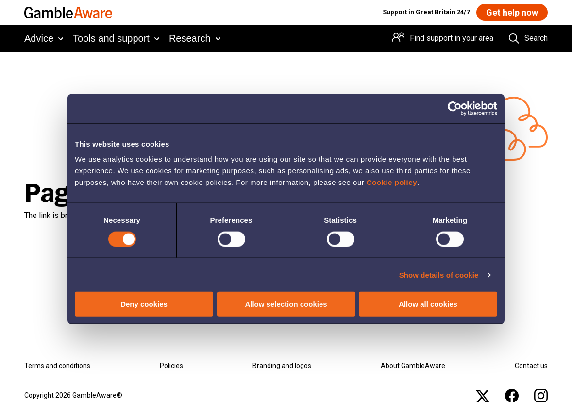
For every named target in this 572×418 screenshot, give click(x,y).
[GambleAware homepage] (68, 12)
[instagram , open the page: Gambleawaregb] (541, 395)
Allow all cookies (428, 304)
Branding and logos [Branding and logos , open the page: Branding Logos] (281, 365)
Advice (38, 38)
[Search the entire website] (528, 38)
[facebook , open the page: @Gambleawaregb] (512, 395)
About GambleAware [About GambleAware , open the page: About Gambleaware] (413, 365)
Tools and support (111, 38)
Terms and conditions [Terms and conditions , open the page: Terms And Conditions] (57, 365)
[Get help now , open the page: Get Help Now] (512, 12)
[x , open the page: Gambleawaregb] (482, 395)
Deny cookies (144, 304)
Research (190, 38)
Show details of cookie (439, 274)
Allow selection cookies (286, 304)
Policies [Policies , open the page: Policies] (171, 365)
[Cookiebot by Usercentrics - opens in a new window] (454, 108)
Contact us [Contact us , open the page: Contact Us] (531, 365)
